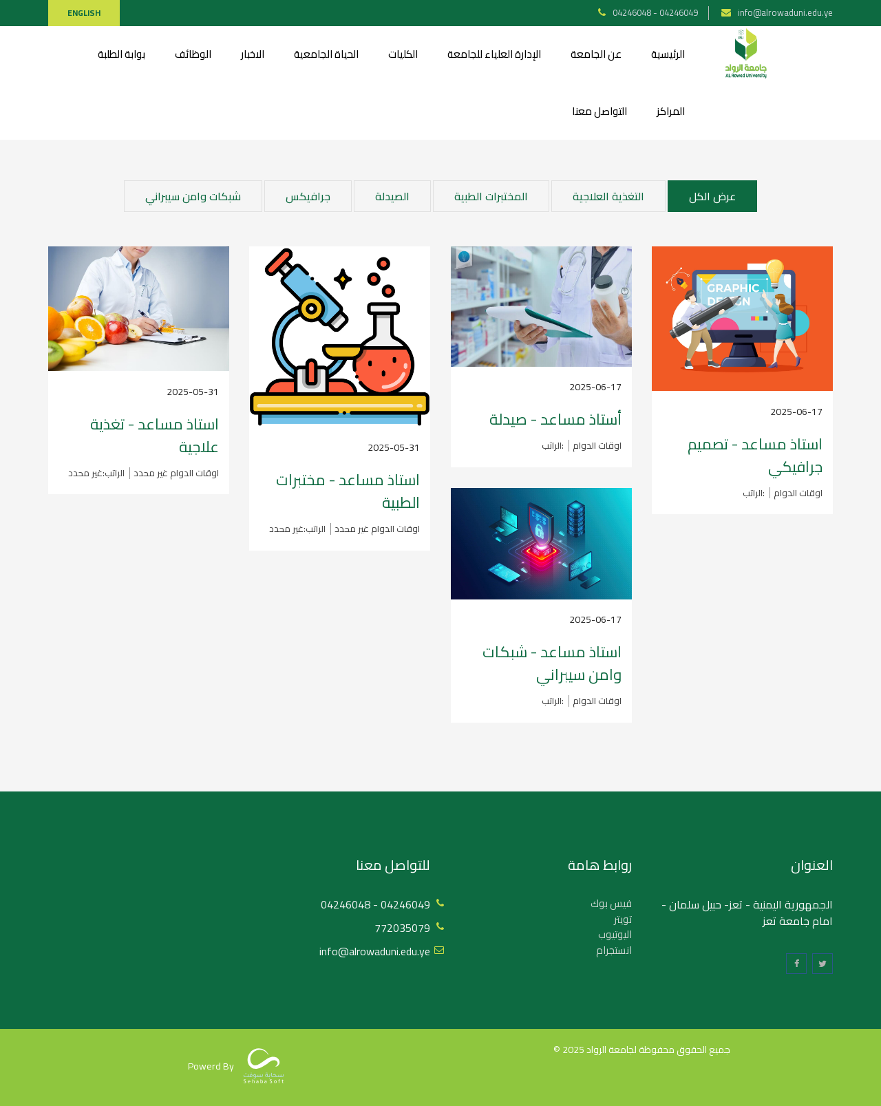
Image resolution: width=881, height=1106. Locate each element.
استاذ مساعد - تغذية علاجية (154, 435)
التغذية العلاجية (608, 196)
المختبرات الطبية (491, 196)
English (83, 13)
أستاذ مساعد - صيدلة (555, 419)
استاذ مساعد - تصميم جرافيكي (755, 455)
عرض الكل (712, 196)
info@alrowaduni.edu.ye (785, 12)
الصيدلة (392, 196)
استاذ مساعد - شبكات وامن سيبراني (552, 663)
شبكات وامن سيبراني (193, 196)
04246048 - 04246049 (655, 12)
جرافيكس (308, 196)
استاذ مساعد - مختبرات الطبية (348, 491)
